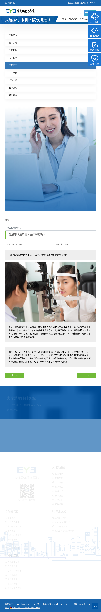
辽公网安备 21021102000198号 (24, 607)
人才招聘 (13, 57)
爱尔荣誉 (13, 42)
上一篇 (15, 375)
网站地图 (9, 604)
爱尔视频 (13, 95)
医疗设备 (13, 88)
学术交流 (13, 73)
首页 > (65, 19)
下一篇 (86, 375)
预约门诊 (10, 3)
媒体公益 (13, 80)
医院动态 (84, 19)
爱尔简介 (13, 35)
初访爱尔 (73, 19)
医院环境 (13, 50)
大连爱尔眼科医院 (43, 604)
